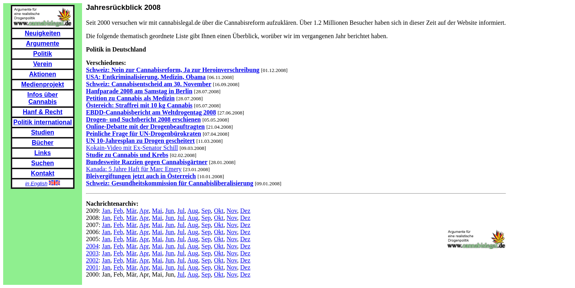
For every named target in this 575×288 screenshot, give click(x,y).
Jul (181, 210)
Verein (42, 64)
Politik (42, 53)
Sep (206, 210)
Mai (157, 210)
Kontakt (42, 173)
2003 (92, 253)
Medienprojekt (42, 84)
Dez (245, 210)
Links (42, 153)
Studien (42, 132)
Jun (169, 210)
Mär (131, 210)
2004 (92, 246)
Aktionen (42, 74)
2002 (92, 260)
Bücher (42, 142)
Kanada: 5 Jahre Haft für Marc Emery (134, 169)
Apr (144, 210)
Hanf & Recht (42, 112)
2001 (92, 267)
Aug (192, 210)
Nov (232, 210)
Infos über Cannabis (42, 98)
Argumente (42, 43)
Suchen (42, 163)
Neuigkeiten (43, 33)
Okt (219, 210)
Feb (118, 210)
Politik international (42, 122)
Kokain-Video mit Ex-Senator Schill (132, 147)
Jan (106, 210)
